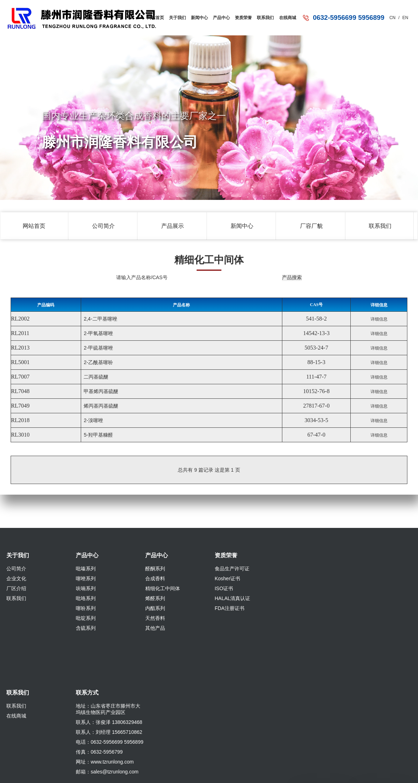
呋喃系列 (86, 588)
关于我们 (173, 16)
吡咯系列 (86, 598)
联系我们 (264, 16)
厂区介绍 (16, 588)
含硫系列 (86, 628)
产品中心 (219, 16)
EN (405, 17)
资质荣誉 (242, 16)
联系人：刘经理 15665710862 (109, 732)
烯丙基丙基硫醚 (101, 406)
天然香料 (155, 618)
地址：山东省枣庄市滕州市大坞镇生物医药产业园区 (108, 709)
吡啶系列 (86, 618)
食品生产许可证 (232, 568)
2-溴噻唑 (93, 420)
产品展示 (172, 226)
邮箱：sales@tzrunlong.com (107, 772)
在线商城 (287, 16)
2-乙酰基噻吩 (98, 362)
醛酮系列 (155, 568)
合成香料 (155, 578)
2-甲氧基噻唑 (98, 333)
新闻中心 (196, 16)
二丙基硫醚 (96, 377)
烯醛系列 (155, 598)
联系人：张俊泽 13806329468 (109, 722)
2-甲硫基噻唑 (98, 348)
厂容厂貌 (311, 226)
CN (392, 17)
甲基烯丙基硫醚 (101, 391)
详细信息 (379, 319)
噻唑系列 (86, 578)
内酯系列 (155, 608)
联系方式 (87, 693)
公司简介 (103, 226)
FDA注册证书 (229, 608)
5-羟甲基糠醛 (98, 435)
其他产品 (155, 628)
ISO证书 (224, 588)
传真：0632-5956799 (99, 752)
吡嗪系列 (86, 568)
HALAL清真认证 (232, 598)
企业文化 (16, 578)
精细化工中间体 (162, 588)
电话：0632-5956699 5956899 (109, 742)
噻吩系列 (86, 608)
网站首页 (151, 16)
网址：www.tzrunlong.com (105, 762)
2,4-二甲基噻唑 (100, 319)
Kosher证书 (227, 578)
